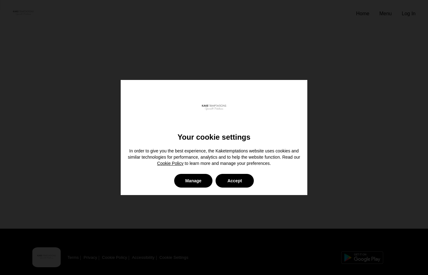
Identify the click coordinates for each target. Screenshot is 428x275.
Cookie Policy (170, 163)
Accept (234, 180)
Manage (193, 180)
